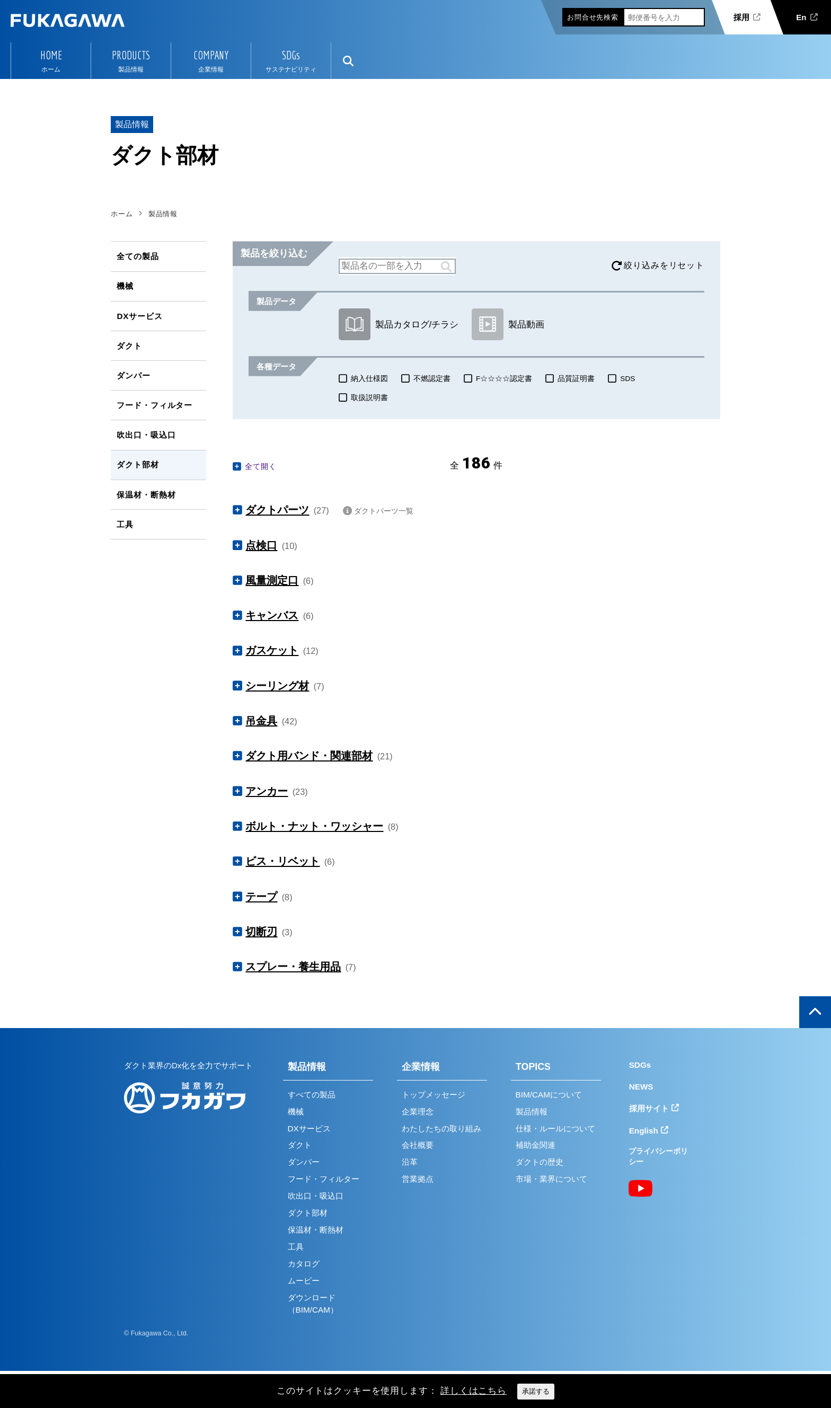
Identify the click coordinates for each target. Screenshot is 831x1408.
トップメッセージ (433, 1094)
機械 (125, 285)
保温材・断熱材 (146, 494)
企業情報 (421, 1066)
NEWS (641, 1086)
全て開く (260, 466)
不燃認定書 (431, 379)
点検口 (261, 545)
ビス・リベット (282, 861)
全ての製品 (137, 256)
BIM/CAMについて (549, 1094)
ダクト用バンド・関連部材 (309, 755)
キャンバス (271, 615)
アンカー (266, 791)
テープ (261, 896)
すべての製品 (311, 1094)
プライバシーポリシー (658, 1156)
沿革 (410, 1161)
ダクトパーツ (277, 510)
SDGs (291, 55)
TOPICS (533, 1066)
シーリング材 (277, 686)
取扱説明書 (369, 398)
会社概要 (418, 1144)
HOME (51, 55)
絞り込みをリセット (664, 265)
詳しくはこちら (473, 1391)
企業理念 (418, 1111)
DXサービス (139, 316)
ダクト (129, 345)
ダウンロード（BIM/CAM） (313, 1303)
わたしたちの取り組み (441, 1128)
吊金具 (261, 721)
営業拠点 (418, 1178)
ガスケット (271, 650)
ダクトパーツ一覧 (383, 511)
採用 (741, 17)
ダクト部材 (137, 464)
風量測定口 (271, 580)
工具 (125, 524)
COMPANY (210, 55)
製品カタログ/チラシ (398, 324)
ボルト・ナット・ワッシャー (314, 826)
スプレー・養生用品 (293, 966)
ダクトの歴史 (539, 1161)
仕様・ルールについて (555, 1128)
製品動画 (508, 324)
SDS (627, 379)
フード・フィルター (154, 405)
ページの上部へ (815, 1012)
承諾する (536, 1391)
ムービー (304, 1280)
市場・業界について (551, 1178)
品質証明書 (576, 379)
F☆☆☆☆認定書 (504, 379)
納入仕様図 (369, 379)
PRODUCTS (131, 55)
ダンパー (133, 375)
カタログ (304, 1263)
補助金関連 (535, 1144)
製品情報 (307, 1066)
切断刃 (261, 931)
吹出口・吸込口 (146, 434)
